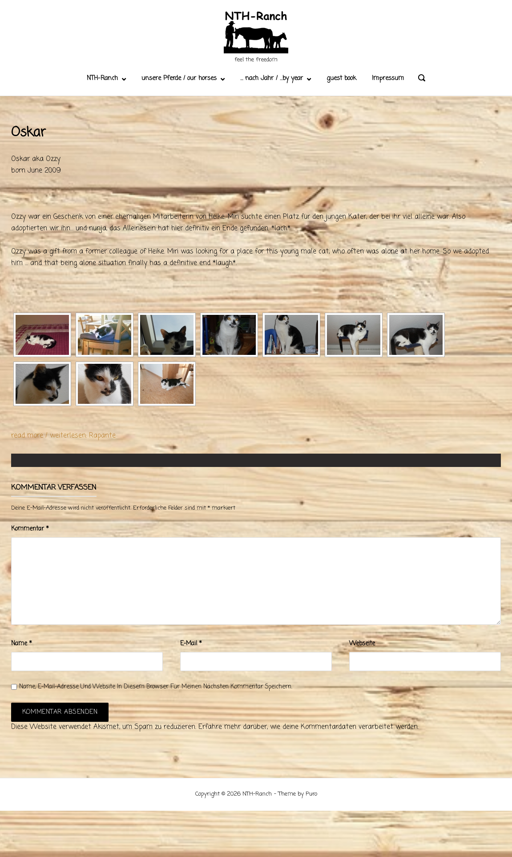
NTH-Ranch (102, 78)
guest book (341, 78)
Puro (311, 794)
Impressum (388, 78)
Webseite (362, 643)
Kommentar (30, 529)
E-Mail (191, 643)
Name (21, 643)
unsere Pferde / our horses (179, 78)
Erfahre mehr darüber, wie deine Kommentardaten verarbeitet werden (308, 727)
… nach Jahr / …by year (271, 78)
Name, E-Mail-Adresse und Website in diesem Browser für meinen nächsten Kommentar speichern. (155, 687)
